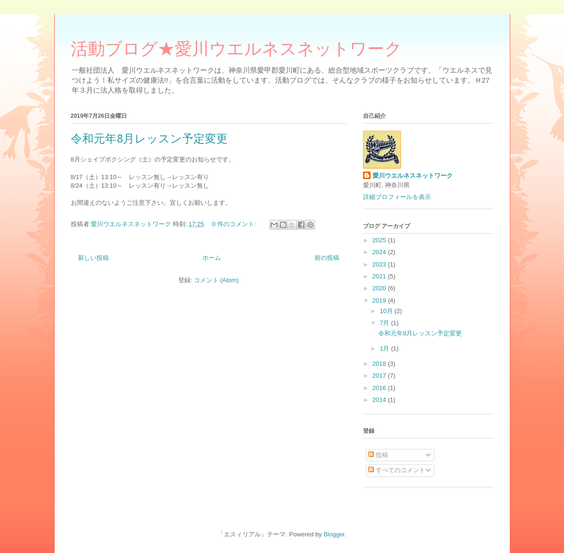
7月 (385, 322)
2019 (380, 300)
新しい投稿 (93, 257)
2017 (380, 375)
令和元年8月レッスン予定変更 (149, 138)
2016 (380, 387)
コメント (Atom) (216, 280)
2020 (380, 288)
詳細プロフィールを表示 (397, 196)
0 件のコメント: (235, 224)
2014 (380, 399)
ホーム (211, 257)
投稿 (378, 454)
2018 (380, 363)
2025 (380, 240)
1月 (385, 348)
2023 (380, 264)
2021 (380, 276)
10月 (387, 311)
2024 (380, 252)
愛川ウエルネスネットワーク (413, 175)
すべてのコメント (396, 470)
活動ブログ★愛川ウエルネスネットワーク (236, 51)
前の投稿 (327, 257)
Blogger (334, 534)
